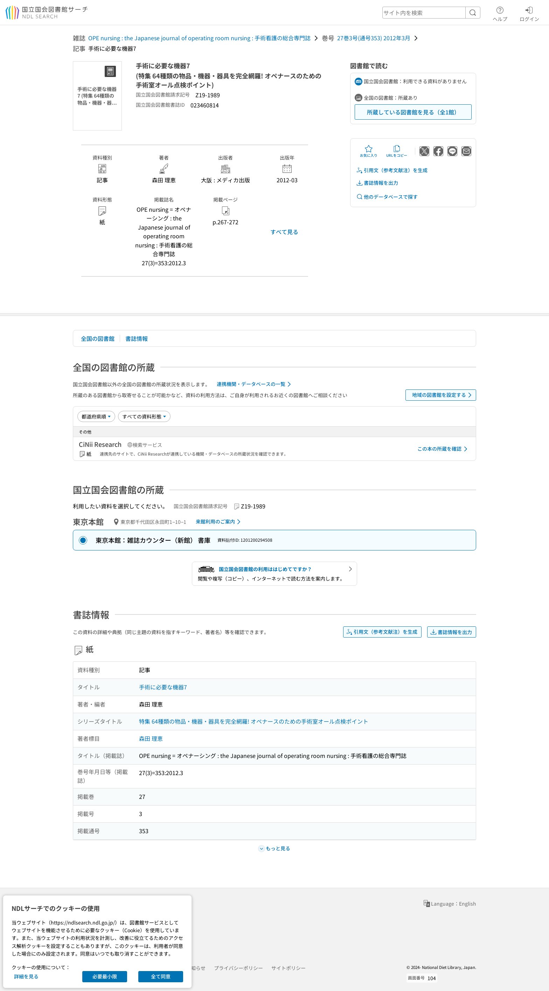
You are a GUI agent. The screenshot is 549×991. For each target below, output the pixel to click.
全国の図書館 (97, 338)
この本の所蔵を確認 (443, 449)
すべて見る (284, 231)
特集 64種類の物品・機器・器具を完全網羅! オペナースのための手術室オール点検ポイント (253, 721)
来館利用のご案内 (219, 522)
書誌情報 (136, 338)
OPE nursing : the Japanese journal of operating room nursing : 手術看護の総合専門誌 (199, 38)
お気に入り (368, 151)
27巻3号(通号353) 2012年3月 (373, 38)
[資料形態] (144, 416)
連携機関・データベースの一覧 (255, 384)
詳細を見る (26, 976)
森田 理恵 (151, 738)
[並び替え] (96, 416)
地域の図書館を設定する (443, 395)
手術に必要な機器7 (163, 687)
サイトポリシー (288, 967)
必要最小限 (104, 976)
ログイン (529, 13)
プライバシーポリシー (238, 967)
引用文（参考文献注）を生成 (392, 170)
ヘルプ (500, 13)
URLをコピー (396, 151)
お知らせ (196, 967)
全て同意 (161, 976)
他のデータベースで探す (387, 197)
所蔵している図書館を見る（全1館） (413, 112)
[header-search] (431, 13)
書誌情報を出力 (377, 183)
